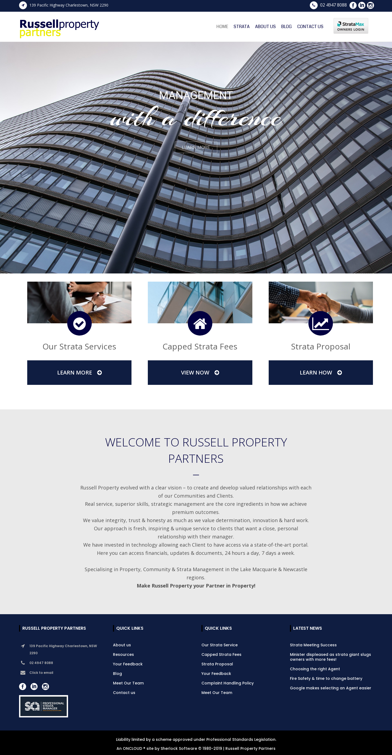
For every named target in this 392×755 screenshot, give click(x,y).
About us (122, 645)
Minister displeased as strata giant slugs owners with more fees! (330, 657)
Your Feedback (128, 664)
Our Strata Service (219, 645)
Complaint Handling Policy (227, 683)
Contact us (124, 692)
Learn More (79, 372)
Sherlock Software (179, 748)
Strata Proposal (217, 664)
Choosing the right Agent (315, 668)
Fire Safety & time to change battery (326, 678)
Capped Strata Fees (221, 654)
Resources (123, 654)
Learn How (321, 372)
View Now (200, 372)
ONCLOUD (132, 748)
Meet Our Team (128, 683)
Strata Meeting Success (313, 645)
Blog (117, 673)
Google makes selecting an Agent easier (330, 688)
